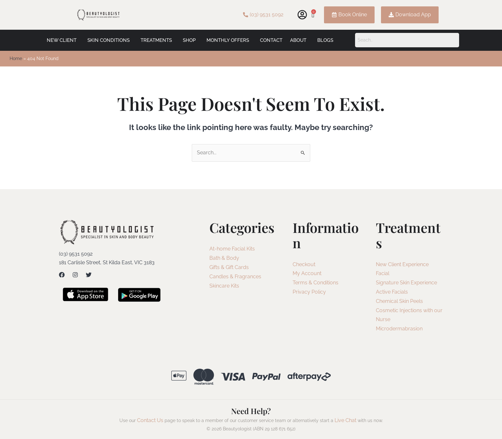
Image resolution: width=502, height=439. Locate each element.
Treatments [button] (156, 40)
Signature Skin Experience (406, 283)
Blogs (325, 40)
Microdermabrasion (399, 329)
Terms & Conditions (315, 283)
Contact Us (150, 420)
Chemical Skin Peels (399, 301)
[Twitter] (89, 275)
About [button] (298, 40)
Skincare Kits (224, 286)
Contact (271, 40)
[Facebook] (62, 275)
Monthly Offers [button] (227, 40)
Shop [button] (189, 40)
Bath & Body (224, 258)
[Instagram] (75, 275)
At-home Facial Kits (232, 249)
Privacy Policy (309, 292)
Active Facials (392, 292)
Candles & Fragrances (235, 276)
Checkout (304, 264)
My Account (307, 273)
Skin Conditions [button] (108, 40)
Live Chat (345, 420)
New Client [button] (62, 40)
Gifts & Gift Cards (229, 267)
